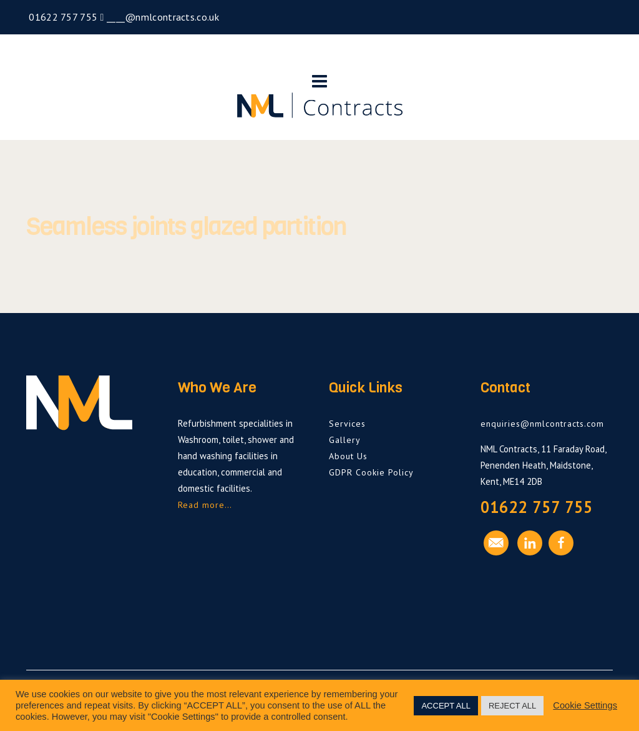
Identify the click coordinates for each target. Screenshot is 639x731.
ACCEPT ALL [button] (446, 705)
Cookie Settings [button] (585, 705)
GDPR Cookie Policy (371, 472)
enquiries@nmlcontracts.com (542, 423)
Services (347, 423)
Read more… (205, 504)
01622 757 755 (61, 17)
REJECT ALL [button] (512, 705)
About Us (348, 456)
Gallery (345, 439)
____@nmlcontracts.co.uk (161, 17)
